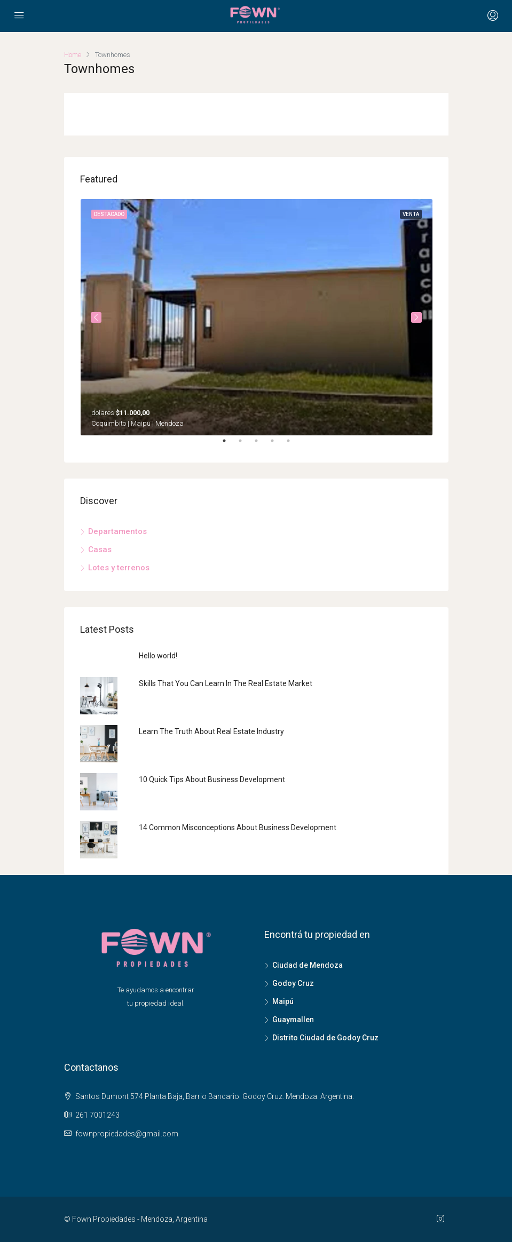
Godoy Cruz (293, 983)
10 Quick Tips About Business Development (212, 779)
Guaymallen (293, 1019)
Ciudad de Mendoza (307, 965)
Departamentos (117, 531)
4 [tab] (277, 445)
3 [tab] (261, 445)
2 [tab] (245, 445)
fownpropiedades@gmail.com (126, 1133)
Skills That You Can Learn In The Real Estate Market (225, 683)
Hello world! (158, 655)
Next (416, 317)
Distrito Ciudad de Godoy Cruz (325, 1037)
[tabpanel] (256, 317)
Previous (96, 317)
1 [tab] (229, 445)
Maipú (283, 1001)
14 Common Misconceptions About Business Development (237, 827)
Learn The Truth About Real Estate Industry (211, 731)
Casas (100, 549)
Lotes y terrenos (118, 567)
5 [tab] (293, 445)
